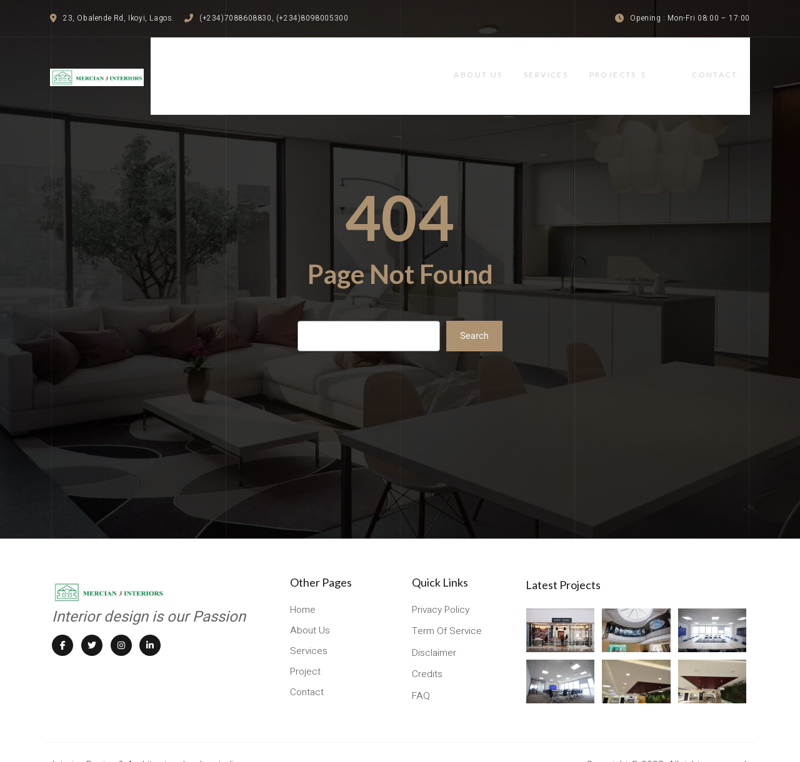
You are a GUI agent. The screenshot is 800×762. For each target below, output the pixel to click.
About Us (505, 64)
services (577, 64)
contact (727, 64)
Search (474, 312)
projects (651, 64)
